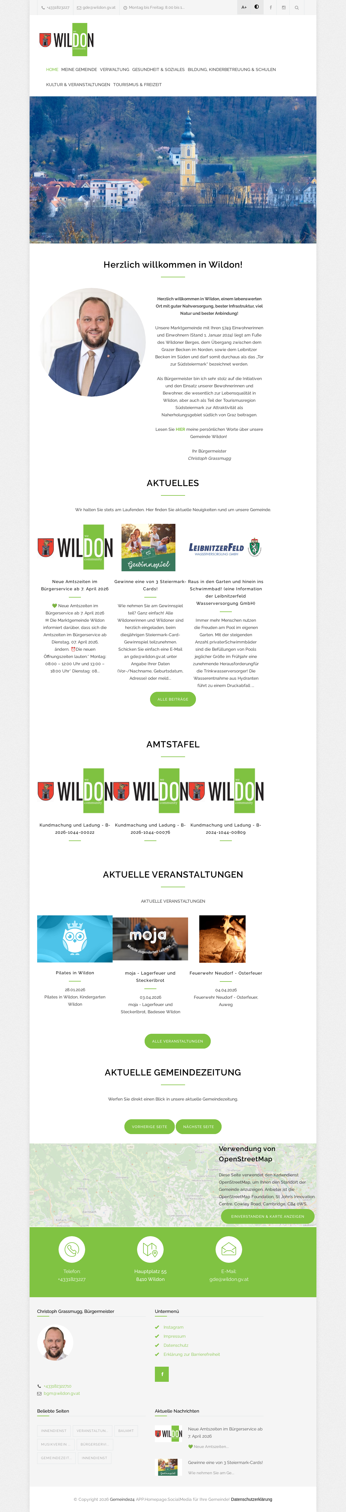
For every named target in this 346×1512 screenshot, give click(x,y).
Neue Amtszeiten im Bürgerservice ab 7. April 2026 (225, 1433)
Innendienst (54, 1431)
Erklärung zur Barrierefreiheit (192, 1354)
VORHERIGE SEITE (149, 1127)
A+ (244, 7)
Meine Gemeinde (79, 69)
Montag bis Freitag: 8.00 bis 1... (157, 7)
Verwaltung (114, 69)
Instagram (174, 1327)
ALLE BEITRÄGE (173, 699)
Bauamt (126, 1431)
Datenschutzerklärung (251, 1499)
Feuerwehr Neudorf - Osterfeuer (226, 973)
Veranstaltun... (92, 1431)
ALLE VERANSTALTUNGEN (177, 1041)
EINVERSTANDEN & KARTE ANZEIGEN (267, 1216)
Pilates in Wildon (75, 972)
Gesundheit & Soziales (158, 69)
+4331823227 (58, 7)
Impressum (175, 1336)
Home (52, 69)
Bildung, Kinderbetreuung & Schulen (232, 69)
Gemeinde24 (122, 1499)
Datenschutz (176, 1345)
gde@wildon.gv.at (99, 7)
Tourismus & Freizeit (137, 84)
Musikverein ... (56, 1444)
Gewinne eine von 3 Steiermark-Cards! (225, 1462)
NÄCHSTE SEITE (198, 1127)
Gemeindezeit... (56, 1458)
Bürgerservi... (95, 1444)
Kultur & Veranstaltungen (78, 84)
